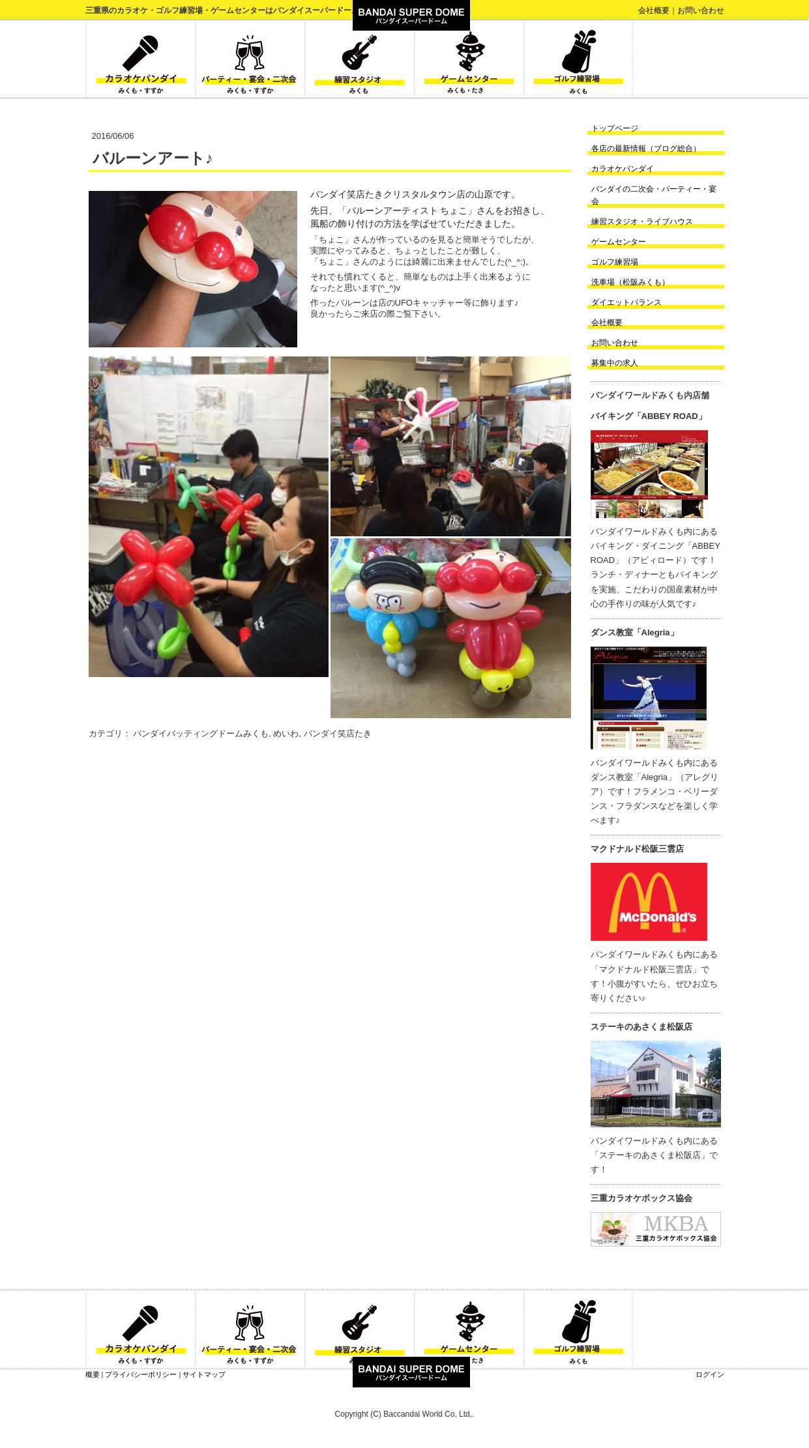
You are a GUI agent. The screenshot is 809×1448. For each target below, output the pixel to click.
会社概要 (653, 10)
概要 (92, 1374)
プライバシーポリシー (141, 1374)
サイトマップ (204, 1374)
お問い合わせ (700, 10)
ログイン (710, 1374)
